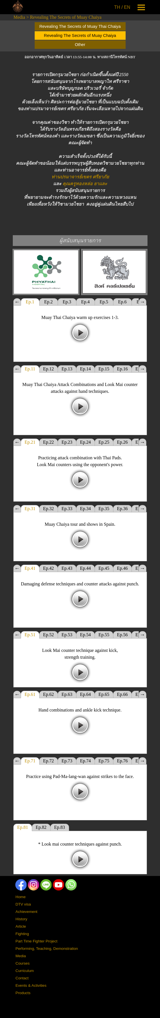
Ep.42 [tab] (48, 568)
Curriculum (25, 971)
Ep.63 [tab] (67, 694)
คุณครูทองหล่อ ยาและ (85, 183)
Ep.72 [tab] (48, 760)
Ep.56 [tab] (122, 634)
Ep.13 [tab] (67, 368)
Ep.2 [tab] (48, 301)
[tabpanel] (122, 7)
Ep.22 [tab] (48, 442)
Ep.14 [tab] (85, 368)
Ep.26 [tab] (122, 442)
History (21, 919)
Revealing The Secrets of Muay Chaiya (65, 17)
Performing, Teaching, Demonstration (47, 948)
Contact (22, 978)
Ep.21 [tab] (30, 442)
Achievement (27, 911)
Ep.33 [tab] (67, 508)
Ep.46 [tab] (122, 568)
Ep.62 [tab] (48, 694)
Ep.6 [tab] (122, 301)
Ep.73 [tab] (67, 760)
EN (127, 7)
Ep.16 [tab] (122, 368)
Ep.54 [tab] (85, 634)
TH (117, 7)
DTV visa (23, 904)
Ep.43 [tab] (67, 568)
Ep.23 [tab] (67, 442)
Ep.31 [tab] (30, 508)
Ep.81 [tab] (22, 827)
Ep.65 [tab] (104, 694)
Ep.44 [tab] (85, 568)
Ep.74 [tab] (85, 760)
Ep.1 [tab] (30, 301)
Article (21, 926)
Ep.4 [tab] (85, 301)
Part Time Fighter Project (36, 941)
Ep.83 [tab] (59, 827)
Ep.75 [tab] (104, 760)
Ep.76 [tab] (122, 760)
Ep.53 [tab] (67, 634)
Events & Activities (31, 985)
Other (80, 44)
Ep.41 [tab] (30, 568)
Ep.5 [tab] (104, 301)
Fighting (22, 934)
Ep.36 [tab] (122, 508)
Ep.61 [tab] (30, 694)
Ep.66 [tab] (122, 694)
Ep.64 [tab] (85, 694)
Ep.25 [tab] (104, 442)
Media (19, 17)
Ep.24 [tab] (85, 442)
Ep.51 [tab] (30, 634)
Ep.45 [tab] (104, 568)
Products (23, 993)
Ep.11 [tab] (30, 368)
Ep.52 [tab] (48, 634)
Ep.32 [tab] (48, 508)
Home (21, 897)
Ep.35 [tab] (104, 508)
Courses (23, 963)
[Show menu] (141, 7)
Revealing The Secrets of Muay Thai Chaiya (79, 26)
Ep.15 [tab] (104, 368)
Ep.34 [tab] (85, 508)
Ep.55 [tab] (104, 634)
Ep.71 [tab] (30, 760)
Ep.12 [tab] (48, 368)
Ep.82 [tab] (41, 827)
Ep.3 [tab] (67, 301)
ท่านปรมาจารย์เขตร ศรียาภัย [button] (80, 176)
